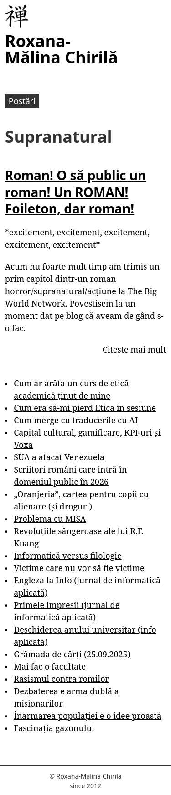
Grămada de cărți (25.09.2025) (72, 654)
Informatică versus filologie (67, 555)
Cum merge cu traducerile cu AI (76, 420)
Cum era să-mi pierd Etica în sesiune (85, 407)
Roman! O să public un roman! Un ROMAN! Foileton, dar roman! (75, 191)
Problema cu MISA (50, 518)
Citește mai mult (134, 349)
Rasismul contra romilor (61, 678)
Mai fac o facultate (50, 666)
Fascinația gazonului (54, 727)
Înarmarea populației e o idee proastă (87, 715)
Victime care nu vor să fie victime (79, 567)
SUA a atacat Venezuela (59, 457)
